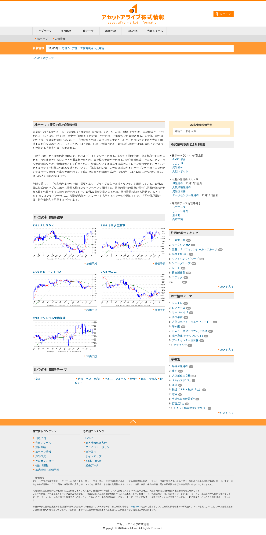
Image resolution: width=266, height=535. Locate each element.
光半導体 (177, 167)
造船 (174, 370)
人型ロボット (180, 171)
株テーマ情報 (43, 451)
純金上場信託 (180, 253)
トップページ (44, 30)
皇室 (38, 378)
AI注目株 (177, 183)
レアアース (179, 207)
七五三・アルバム (115, 378)
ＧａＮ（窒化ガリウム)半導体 (189, 331)
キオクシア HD (181, 244)
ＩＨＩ (177, 281)
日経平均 (133, 30)
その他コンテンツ (93, 431)
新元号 (133, 378)
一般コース (136, 506)
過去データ (92, 465)
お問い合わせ (93, 460)
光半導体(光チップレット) (187, 335)
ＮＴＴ (176, 267)
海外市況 (40, 456)
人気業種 (58, 38)
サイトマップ (93, 456)
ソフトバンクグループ (185, 258)
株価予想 (110, 30)
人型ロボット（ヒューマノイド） (192, 321)
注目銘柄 (66, 30)
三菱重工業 (178, 240)
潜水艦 (176, 215)
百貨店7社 (178, 403)
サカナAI (177, 163)
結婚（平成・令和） (90, 378)
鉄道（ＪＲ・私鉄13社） (187, 389)
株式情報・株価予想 (47, 469)
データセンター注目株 (185, 195)
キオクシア (180, 345)
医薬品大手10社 (181, 380)
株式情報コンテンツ (44, 431)
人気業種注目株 (181, 187)
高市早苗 (177, 219)
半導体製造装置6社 (183, 398)
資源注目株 (179, 191)
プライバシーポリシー (99, 447)
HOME (37, 58)
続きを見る (227, 286)
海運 (174, 384)
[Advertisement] (133, 90)
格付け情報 (42, 465)
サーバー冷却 (180, 211)
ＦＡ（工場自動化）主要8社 (190, 408)
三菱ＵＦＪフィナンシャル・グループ (194, 249)
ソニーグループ (181, 263)
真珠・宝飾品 (149, 378)
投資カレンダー (44, 460)
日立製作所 (178, 272)
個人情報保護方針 (96, 442)
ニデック (177, 277)
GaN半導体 (179, 159)
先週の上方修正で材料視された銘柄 (83, 48)
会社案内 (91, 451)
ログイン (225, 13)
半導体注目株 (180, 366)
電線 (174, 394)
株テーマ (88, 30)
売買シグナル (155, 30)
